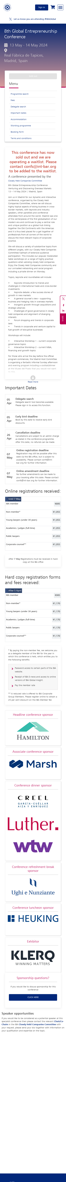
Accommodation (19, 119)
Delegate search (18, 107)
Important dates (18, 113)
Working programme (21, 126)
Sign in (41, 7)
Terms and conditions (21, 138)
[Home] (7, 7)
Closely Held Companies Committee (25, 181)
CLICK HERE (33, 997)
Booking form (17, 132)
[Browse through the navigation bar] (60, 7)
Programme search (20, 94)
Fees (13, 100)
